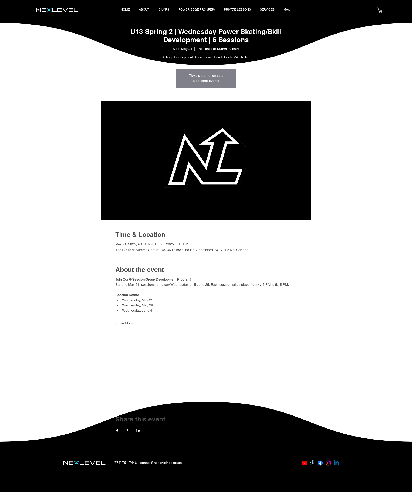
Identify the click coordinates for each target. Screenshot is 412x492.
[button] (380, 10)
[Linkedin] (336, 463)
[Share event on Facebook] (117, 430)
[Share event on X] (128, 430)
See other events (206, 81)
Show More (124, 323)
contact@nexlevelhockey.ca (160, 463)
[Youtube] (304, 463)
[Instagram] (328, 463)
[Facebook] (320, 463)
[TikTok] (312, 463)
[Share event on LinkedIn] (138, 430)
